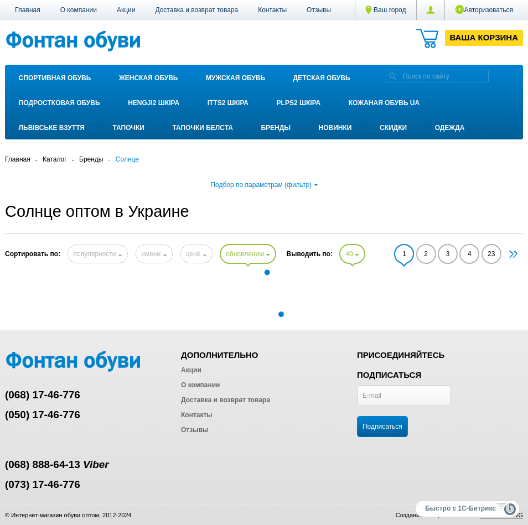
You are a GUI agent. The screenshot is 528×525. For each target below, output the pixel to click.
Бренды (276, 128)
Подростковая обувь (59, 103)
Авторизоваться (484, 9)
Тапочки (128, 128)
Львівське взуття (52, 128)
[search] (393, 76)
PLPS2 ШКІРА (299, 103)
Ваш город (385, 10)
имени (154, 254)
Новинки (335, 128)
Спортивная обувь (55, 78)
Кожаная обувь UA (384, 103)
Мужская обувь (235, 78)
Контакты (272, 10)
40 (352, 254)
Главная (27, 10)
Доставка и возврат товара (196, 10)
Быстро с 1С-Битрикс (460, 508)
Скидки (393, 128)
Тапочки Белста (202, 128)
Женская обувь (148, 78)
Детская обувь (321, 78)
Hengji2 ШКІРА (153, 103)
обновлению (248, 254)
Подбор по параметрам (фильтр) (263, 185)
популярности (97, 254)
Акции (126, 10)
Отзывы (319, 10)
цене (196, 254)
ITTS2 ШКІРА (228, 103)
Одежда (450, 128)
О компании (78, 10)
